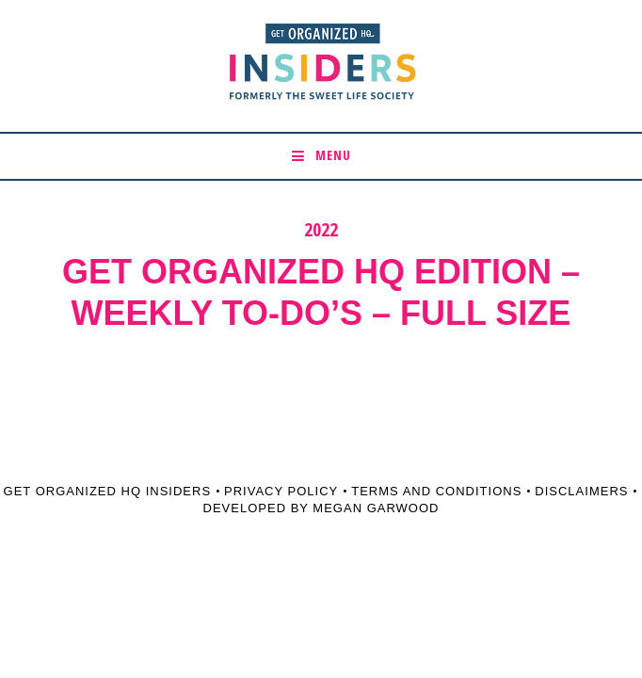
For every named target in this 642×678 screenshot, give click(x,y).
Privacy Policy (281, 491)
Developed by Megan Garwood (321, 508)
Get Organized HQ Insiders (108, 491)
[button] (321, 156)
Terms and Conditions (436, 491)
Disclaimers (581, 491)
